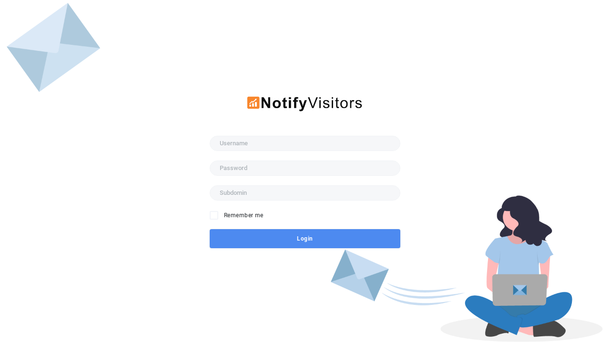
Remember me (244, 215)
